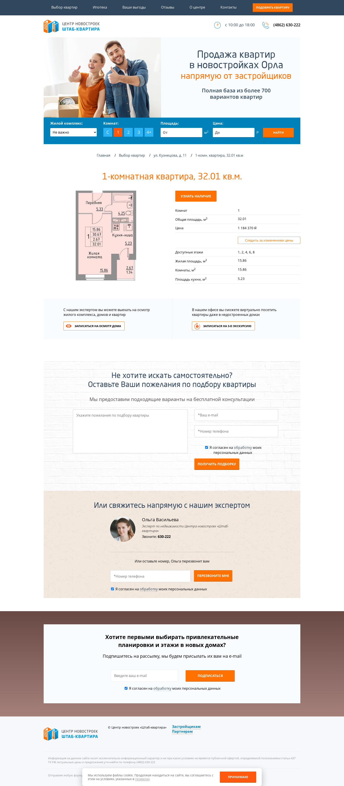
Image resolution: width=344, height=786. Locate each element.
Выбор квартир (64, 7)
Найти (278, 132)
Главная (103, 155)
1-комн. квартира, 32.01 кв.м (219, 155)
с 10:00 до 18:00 (240, 24)
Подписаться (210, 675)
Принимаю (238, 777)
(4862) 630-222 (286, 24)
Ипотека (100, 7)
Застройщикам (186, 726)
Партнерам (182, 731)
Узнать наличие (196, 196)
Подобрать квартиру (272, 7)
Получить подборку (217, 464)
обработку (243, 447)
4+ (149, 132)
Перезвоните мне (213, 575)
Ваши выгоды (134, 7)
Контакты (228, 7)
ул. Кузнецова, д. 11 (171, 155)
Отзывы (167, 7)
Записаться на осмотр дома (98, 326)
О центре (197, 7)
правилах (142, 779)
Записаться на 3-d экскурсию (227, 326)
